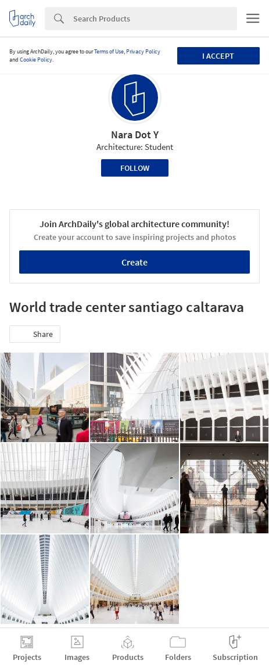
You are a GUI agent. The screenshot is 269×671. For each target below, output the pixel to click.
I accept (218, 56)
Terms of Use (109, 51)
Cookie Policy (36, 59)
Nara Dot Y (135, 134)
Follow (134, 168)
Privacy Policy (143, 51)
